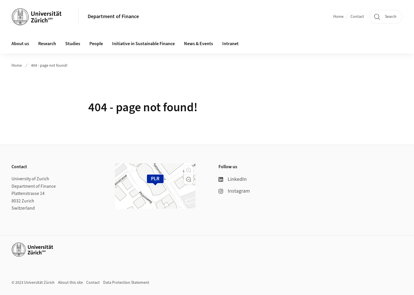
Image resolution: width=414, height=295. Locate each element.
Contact (357, 17)
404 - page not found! (49, 65)
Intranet (230, 44)
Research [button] (47, 44)
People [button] (96, 44)
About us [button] (20, 44)
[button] (188, 170)
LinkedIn (232, 179)
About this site (70, 283)
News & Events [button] (198, 44)
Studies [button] (72, 44)
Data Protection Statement (126, 283)
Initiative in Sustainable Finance (143, 44)
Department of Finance (113, 16)
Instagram (234, 191)
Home (338, 17)
